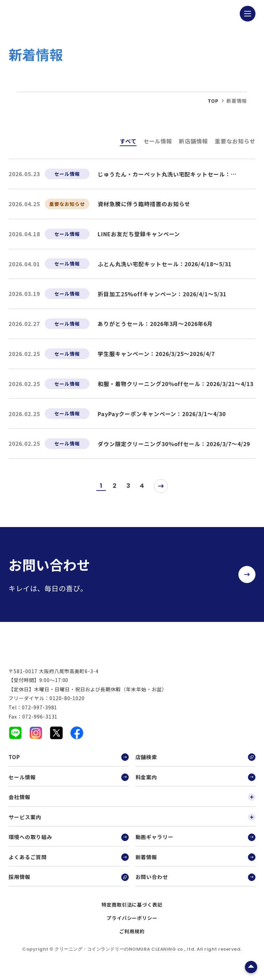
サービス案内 (132, 824)
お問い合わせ (195, 885)
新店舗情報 (193, 141)
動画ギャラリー (195, 845)
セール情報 (157, 141)
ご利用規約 (132, 938)
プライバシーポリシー (132, 925)
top (213, 100)
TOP (68, 764)
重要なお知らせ (235, 141)
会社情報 (132, 804)
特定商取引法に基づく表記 (132, 912)
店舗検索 (195, 764)
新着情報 (195, 864)
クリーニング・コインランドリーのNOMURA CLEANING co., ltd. (126, 956)
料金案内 (195, 785)
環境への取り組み (68, 845)
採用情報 (68, 885)
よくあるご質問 (68, 864)
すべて (128, 141)
